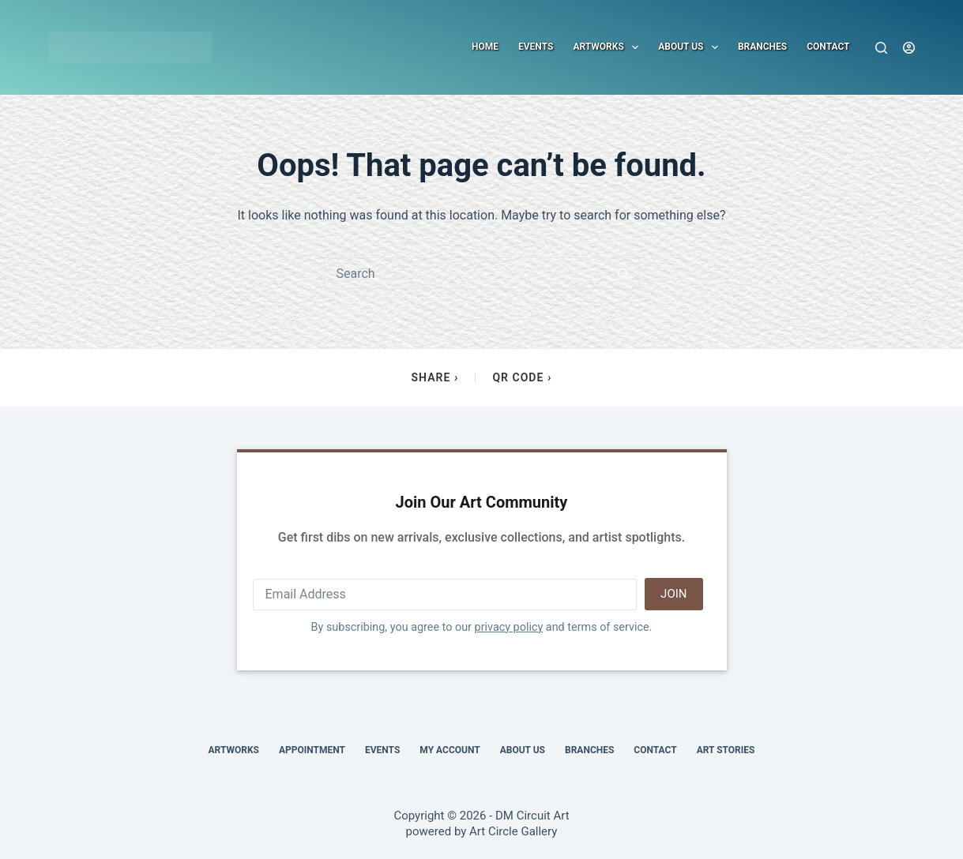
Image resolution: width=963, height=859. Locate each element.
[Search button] (623, 273)
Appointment (312, 750)
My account (449, 750)
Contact (828, 46)
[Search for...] (466, 273)
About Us (691, 47)
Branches (762, 46)
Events (535, 46)
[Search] (881, 48)
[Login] (909, 48)
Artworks (609, 47)
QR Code (521, 378)
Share (435, 378)
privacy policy (509, 627)
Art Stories (726, 750)
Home (485, 46)
